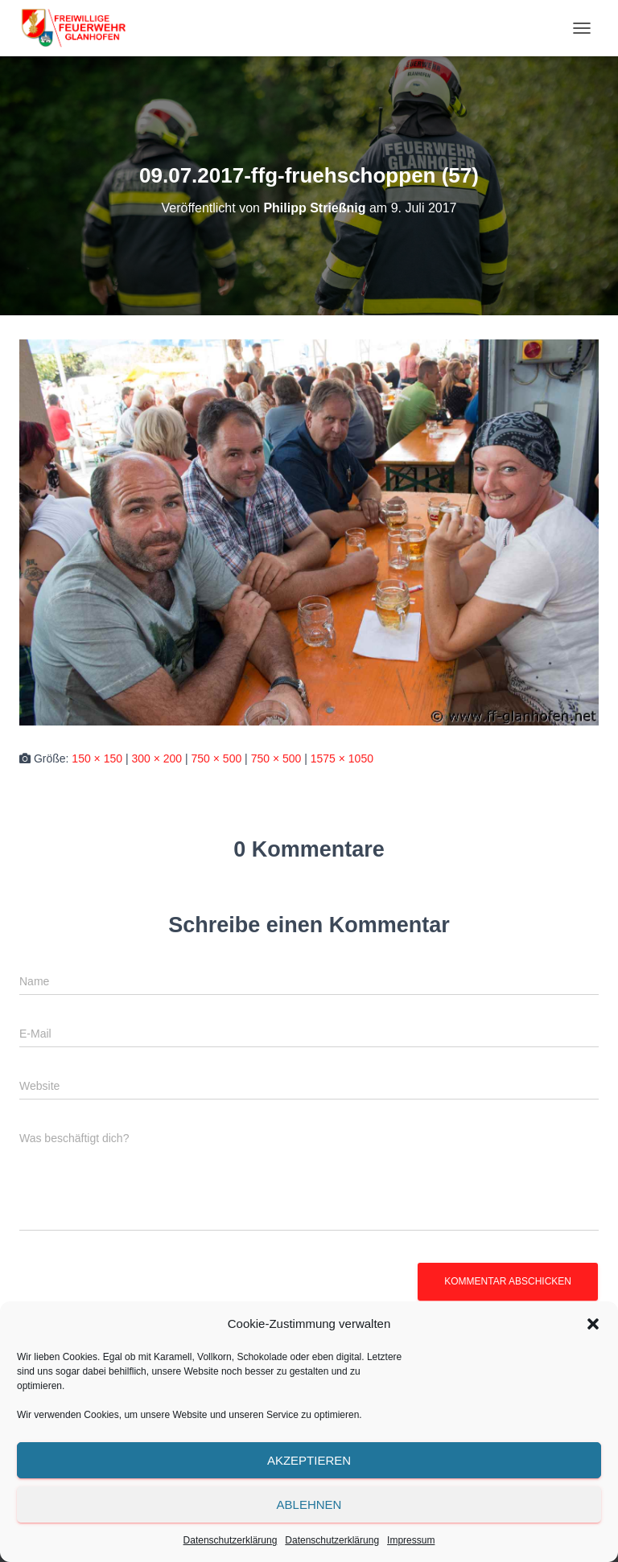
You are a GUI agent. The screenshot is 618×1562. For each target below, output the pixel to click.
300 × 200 (156, 758)
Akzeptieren (309, 1460)
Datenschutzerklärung (230, 1540)
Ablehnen (309, 1504)
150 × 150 (97, 758)
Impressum (411, 1540)
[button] (593, 1324)
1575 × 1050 (342, 758)
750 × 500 (217, 758)
